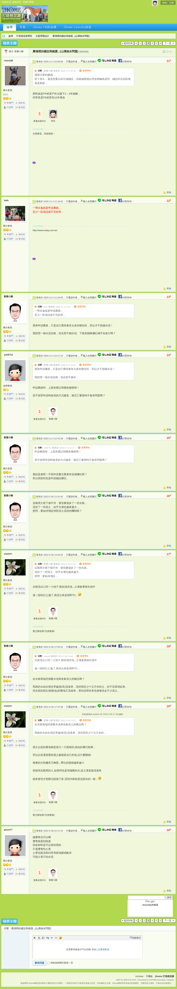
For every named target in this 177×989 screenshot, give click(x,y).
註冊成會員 (103, 949)
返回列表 (128, 43)
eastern (8, 553)
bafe (6, 200)
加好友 (21, 103)
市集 (23, 27)
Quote (52, 937)
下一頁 (168, 43)
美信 (53, 121)
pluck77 (8, 829)
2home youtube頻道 (78, 27)
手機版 (149, 976)
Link (47, 937)
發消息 (21, 107)
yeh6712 (8, 354)
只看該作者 (71, 61)
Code (56, 937)
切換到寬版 (28, 2)
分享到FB (125, 61)
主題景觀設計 (42, 36)
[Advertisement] (111, 15)
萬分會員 (7, 90)
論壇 (10, 27)
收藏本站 (16, 2)
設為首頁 (6, 2)
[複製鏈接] (83, 51)
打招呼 (10, 107)
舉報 (169, 192)
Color (39, 937)
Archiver (139, 976)
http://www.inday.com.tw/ (45, 230)
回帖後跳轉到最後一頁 (60, 962)
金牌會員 (7, 385)
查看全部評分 (39, 121)
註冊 (171, 2)
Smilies (60, 937)
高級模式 (136, 938)
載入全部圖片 (90, 61)
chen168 (8, 60)
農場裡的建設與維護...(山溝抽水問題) (71, 36)
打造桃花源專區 (24, 36)
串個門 (10, 103)
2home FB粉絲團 (45, 27)
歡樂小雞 (19, 51)
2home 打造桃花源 (3, 35)
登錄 (164, 2)
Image (43, 937)
